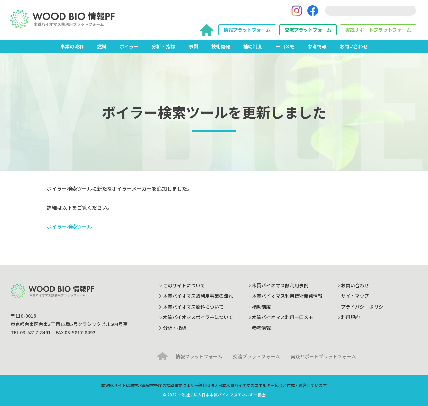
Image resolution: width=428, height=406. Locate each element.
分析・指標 (163, 46)
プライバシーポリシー (364, 306)
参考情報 (317, 46)
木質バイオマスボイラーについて (198, 317)
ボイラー (129, 46)
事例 (193, 46)
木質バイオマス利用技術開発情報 (287, 296)
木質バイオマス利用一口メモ (282, 317)
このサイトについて (184, 285)
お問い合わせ (354, 46)
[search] (370, 11)
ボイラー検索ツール (69, 226)
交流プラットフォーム (308, 30)
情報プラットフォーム (247, 30)
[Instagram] (296, 11)
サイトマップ (355, 296)
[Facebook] (312, 11)
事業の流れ (72, 46)
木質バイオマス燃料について (193, 306)
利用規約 (350, 317)
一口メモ (285, 46)
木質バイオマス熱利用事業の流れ (198, 296)
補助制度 (252, 46)
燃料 (101, 46)
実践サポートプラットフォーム (378, 30)
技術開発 (220, 46)
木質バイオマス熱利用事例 (280, 285)
